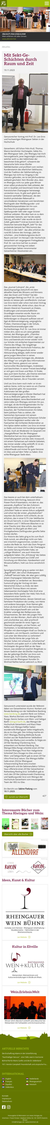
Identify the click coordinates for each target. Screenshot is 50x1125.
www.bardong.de (12, 713)
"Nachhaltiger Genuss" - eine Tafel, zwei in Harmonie (22, 1057)
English (8, 1078)
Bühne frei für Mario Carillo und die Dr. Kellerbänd (21, 1060)
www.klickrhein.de (31, 1122)
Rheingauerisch (35, 1081)
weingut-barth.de (17, 721)
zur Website (22, 937)
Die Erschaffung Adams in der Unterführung (19, 1053)
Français (8, 1081)
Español (8, 1084)
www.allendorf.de (9, 39)
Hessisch (32, 1084)
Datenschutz (7, 1101)
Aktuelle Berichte (15, 1048)
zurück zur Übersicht (18, 797)
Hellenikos (9, 1087)
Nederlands (34, 1078)
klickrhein (5, 1118)
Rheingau (3, 3)
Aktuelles (6, 47)
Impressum (6, 1098)
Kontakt (5, 1096)
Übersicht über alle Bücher (16, 834)
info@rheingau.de (18, 1122)
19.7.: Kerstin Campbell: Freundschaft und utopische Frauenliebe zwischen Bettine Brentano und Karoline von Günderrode (25, 1064)
